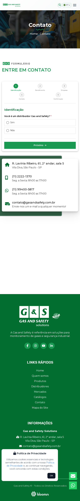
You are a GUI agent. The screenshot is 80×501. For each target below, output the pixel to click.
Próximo (40, 145)
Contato (45, 33)
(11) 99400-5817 (23, 189)
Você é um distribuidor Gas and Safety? (27, 116)
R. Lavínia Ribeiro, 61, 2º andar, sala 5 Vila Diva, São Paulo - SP (40, 439)
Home (34, 33)
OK (51, 475)
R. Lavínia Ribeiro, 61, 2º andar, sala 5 (38, 163)
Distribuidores (40, 386)
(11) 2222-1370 (22, 176)
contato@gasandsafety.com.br (33, 202)
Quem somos (40, 375)
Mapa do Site (40, 407)
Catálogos (40, 397)
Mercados (40, 391)
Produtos (40, 381)
